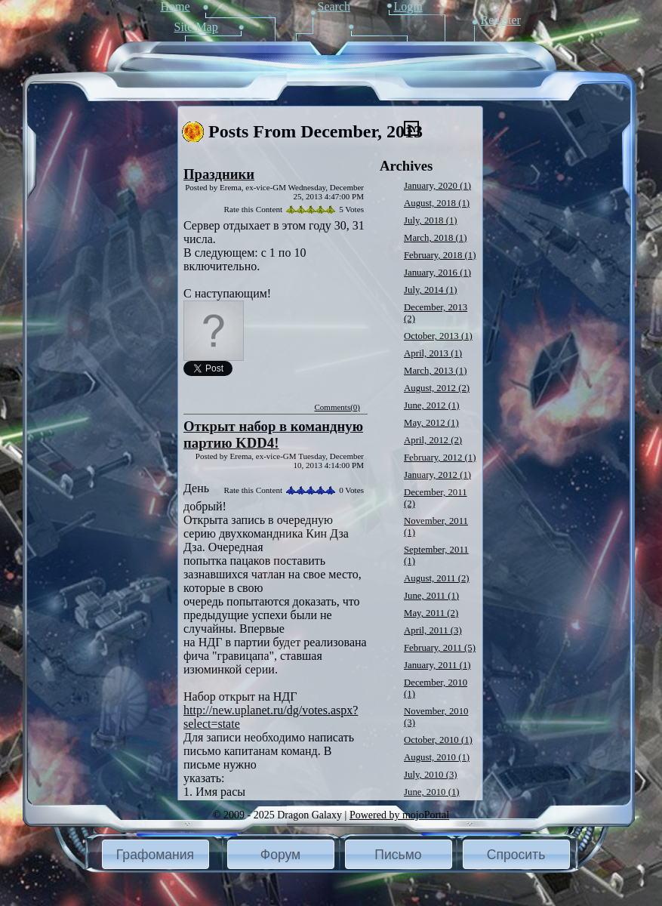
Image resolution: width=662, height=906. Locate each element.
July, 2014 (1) (430, 290)
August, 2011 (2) (437, 578)
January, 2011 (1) (437, 665)
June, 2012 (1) (432, 405)
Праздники (218, 174)
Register (501, 20)
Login (408, 6)
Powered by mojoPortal (399, 815)
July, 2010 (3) (430, 774)
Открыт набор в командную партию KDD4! (273, 434)
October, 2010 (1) (438, 740)
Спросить (516, 854)
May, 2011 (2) (431, 613)
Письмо (397, 854)
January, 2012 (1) (437, 475)
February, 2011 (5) (440, 648)
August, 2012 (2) (437, 388)
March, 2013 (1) (435, 370)
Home (175, 6)
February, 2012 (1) (440, 457)
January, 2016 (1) (437, 272)
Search (334, 6)
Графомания (155, 854)
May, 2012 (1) (431, 423)
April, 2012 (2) (433, 440)
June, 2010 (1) (432, 792)
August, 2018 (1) (437, 203)
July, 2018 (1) (430, 220)
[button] (155, 854)
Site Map (196, 26)
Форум (280, 854)
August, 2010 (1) (437, 757)
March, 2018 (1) (435, 238)
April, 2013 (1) (433, 353)
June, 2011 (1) (431, 595)
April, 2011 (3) (433, 630)
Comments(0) (338, 406)
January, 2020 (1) (437, 185)
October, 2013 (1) (438, 336)
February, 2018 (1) (440, 255)
